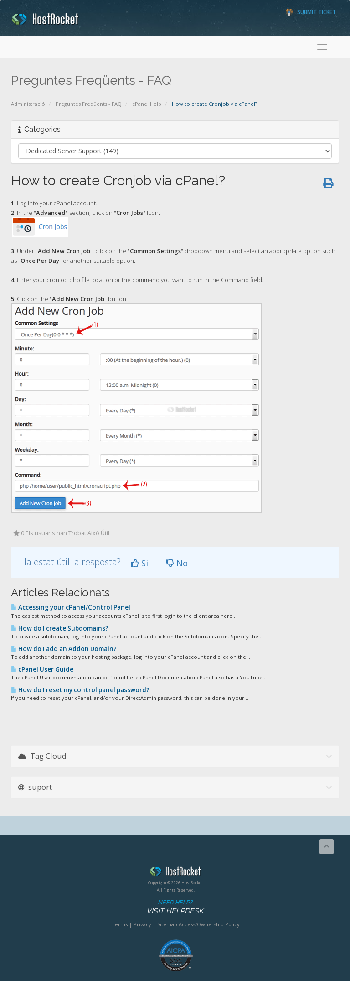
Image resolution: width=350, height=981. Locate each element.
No (177, 563)
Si (139, 563)
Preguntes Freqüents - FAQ (89, 103)
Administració (28, 103)
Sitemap (167, 924)
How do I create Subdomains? (59, 628)
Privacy (142, 924)
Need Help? (174, 907)
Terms (120, 924)
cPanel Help (146, 103)
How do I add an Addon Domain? (64, 649)
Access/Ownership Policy (209, 924)
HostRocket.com (175, 873)
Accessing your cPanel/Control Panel (70, 607)
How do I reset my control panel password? (80, 690)
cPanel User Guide (42, 669)
